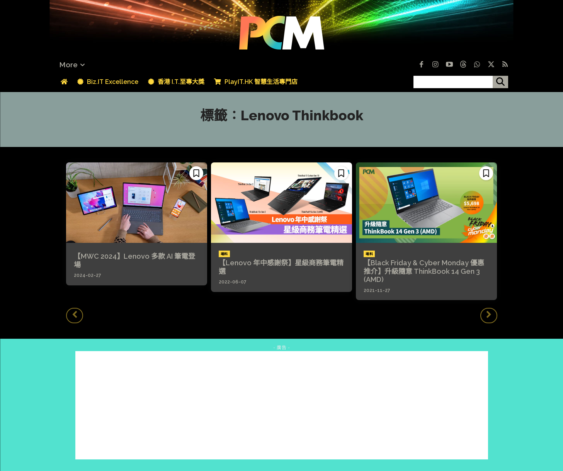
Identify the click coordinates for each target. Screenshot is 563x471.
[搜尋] (500, 82)
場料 (224, 254)
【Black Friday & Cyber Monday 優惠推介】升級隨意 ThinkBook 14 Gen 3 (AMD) (424, 271)
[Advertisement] (281, 405)
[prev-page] (74, 315)
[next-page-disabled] (488, 315)
